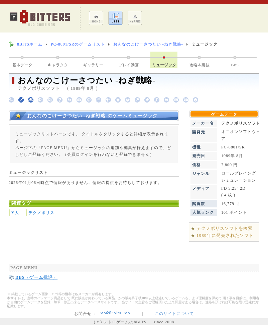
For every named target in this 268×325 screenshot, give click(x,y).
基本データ (22, 65)
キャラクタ (58, 65)
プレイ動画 (129, 65)
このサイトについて (174, 313)
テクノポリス (41, 212)
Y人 (15, 212)
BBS (235, 65)
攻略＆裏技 (199, 65)
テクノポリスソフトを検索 (224, 228)
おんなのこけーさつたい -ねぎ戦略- (148, 44)
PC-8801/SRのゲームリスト (78, 44)
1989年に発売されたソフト (225, 235)
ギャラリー (93, 65)
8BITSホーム (29, 44)
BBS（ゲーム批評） (36, 277)
